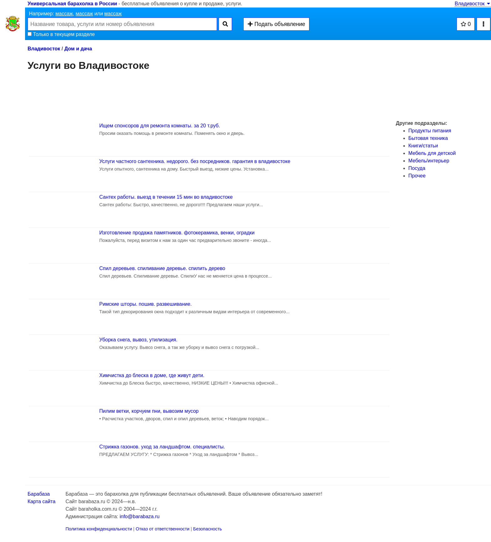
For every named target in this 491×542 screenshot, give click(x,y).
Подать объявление (276, 24)
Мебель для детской (432, 153)
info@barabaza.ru (139, 516)
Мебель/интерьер (428, 160)
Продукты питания (429, 130)
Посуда (416, 168)
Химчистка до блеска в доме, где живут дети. (151, 375)
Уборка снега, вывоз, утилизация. (138, 339)
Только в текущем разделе (61, 34)
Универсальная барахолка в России (72, 3)
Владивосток (473, 3)
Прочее (417, 175)
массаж (64, 13)
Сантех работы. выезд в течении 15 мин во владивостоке (166, 197)
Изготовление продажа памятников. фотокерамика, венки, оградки (177, 232)
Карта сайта (41, 501)
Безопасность (207, 528)
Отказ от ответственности (162, 528)
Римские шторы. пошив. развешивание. (145, 304)
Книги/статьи (423, 145)
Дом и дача (78, 48)
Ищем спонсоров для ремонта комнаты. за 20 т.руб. (159, 125)
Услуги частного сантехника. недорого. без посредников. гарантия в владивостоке (194, 161)
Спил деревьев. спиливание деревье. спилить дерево (162, 268)
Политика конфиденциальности (98, 528)
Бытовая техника (428, 138)
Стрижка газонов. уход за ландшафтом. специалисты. (162, 446)
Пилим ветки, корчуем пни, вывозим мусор (149, 411)
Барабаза (39, 494)
